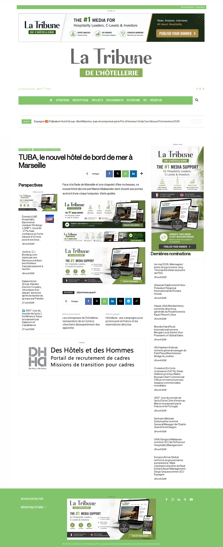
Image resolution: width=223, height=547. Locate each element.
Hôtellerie (25, 149)
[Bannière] (104, 244)
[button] (197, 100)
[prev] (193, 121)
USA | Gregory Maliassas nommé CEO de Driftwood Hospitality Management (169, 442)
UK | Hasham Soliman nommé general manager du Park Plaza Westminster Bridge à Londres (170, 352)
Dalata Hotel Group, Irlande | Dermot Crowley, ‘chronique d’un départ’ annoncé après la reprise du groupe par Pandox (33, 290)
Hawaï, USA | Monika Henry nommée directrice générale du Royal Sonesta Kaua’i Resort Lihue (169, 310)
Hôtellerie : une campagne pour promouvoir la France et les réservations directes (124, 321)
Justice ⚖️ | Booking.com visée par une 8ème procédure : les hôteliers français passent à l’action (32, 260)
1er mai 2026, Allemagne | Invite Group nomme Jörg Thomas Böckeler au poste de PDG (169, 268)
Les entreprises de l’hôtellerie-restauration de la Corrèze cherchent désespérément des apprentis (81, 323)
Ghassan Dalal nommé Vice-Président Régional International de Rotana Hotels (170, 289)
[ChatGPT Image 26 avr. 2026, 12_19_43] (111, 41)
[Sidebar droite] (178, 198)
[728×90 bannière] (111, 519)
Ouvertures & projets (46, 149)
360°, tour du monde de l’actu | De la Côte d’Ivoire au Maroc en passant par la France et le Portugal (169, 402)
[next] (199, 121)
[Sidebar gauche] (37, 202)
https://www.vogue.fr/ (86, 292)
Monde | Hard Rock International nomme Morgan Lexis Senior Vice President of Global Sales (168, 331)
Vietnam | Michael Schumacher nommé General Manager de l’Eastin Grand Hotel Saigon (170, 423)
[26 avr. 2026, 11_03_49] (104, 214)
